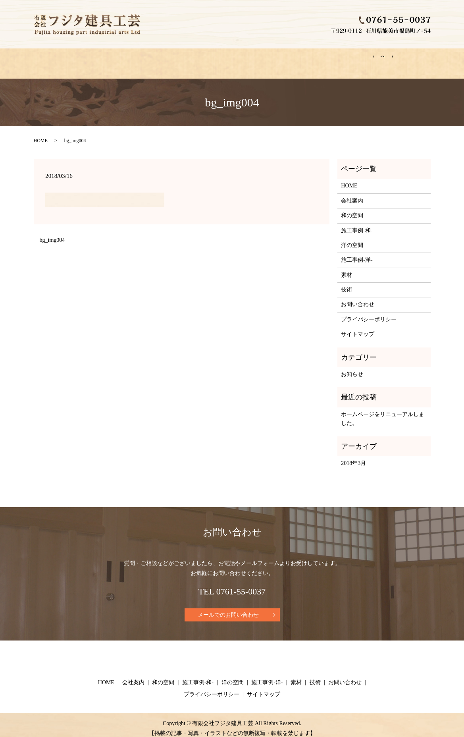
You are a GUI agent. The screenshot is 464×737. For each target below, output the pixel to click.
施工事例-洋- (271, 59)
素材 (312, 59)
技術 (342, 59)
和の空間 (132, 59)
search (425, 60)
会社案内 (90, 59)
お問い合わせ (384, 59)
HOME (52, 59)
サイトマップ (357, 327)
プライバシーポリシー (369, 312)
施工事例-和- (178, 59)
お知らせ (352, 367)
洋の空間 (225, 59)
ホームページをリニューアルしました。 (382, 411)
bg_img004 (52, 232)
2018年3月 (353, 456)
